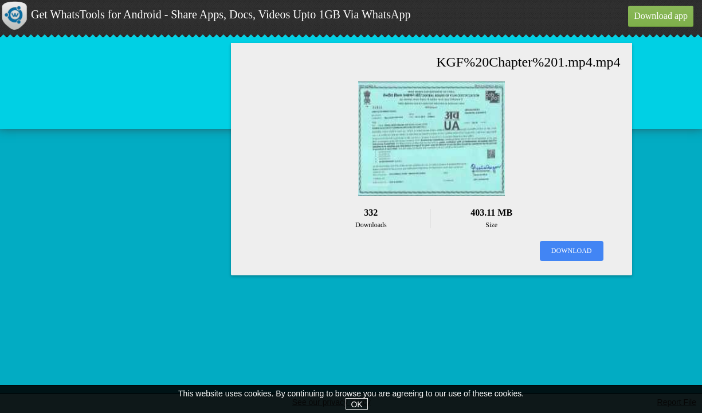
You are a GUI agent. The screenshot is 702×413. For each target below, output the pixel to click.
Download (571, 251)
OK (356, 404)
